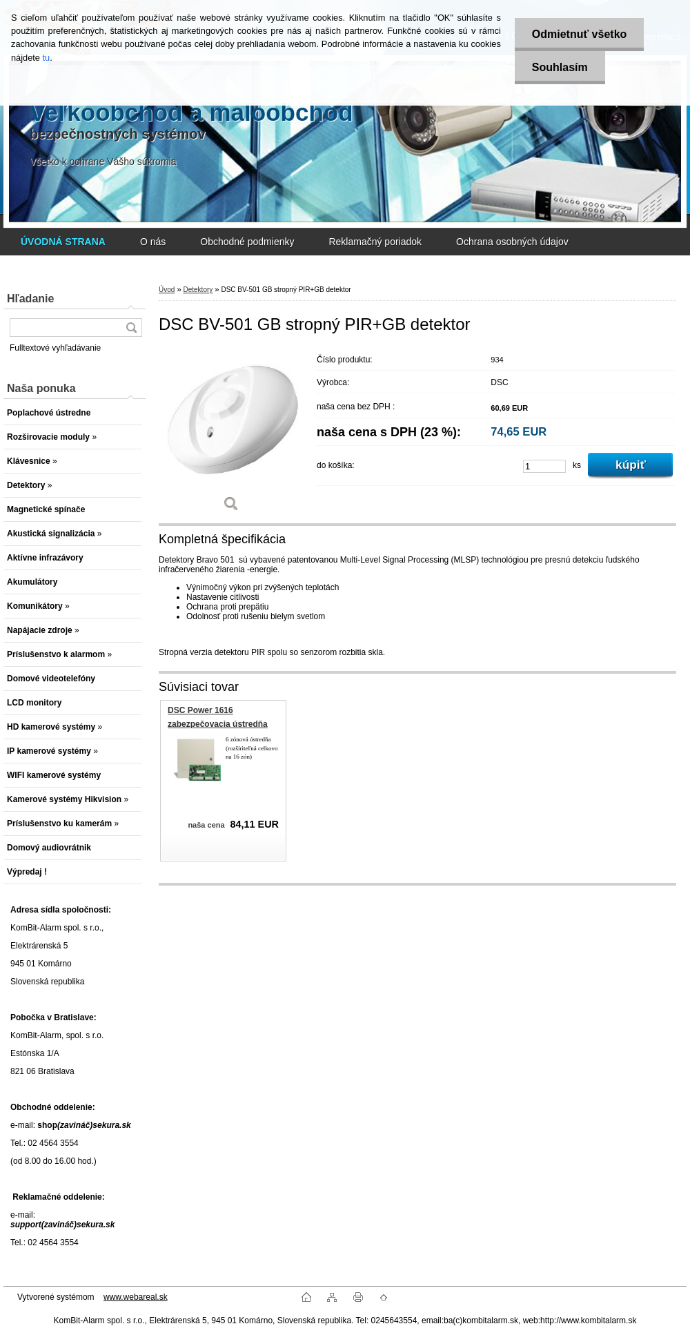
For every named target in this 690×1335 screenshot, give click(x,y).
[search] (131, 327)
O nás (153, 241)
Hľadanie (30, 298)
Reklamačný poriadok (375, 241)
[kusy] (544, 466)
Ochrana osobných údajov (512, 241)
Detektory (198, 289)
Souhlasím (560, 67)
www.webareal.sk (135, 1297)
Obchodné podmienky (247, 241)
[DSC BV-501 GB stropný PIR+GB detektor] (231, 434)
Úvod (167, 289)
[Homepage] (63, 241)
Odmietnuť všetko (579, 34)
